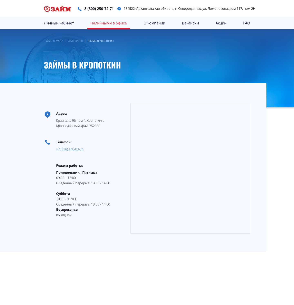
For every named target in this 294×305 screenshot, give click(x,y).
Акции (221, 23)
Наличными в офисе (108, 23)
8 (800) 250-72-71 (99, 8)
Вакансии (190, 23)
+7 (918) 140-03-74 (70, 149)
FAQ (246, 23)
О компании (154, 23)
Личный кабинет (59, 23)
